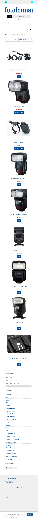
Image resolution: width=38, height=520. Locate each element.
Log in (19, 19)
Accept (30, 514)
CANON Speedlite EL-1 (19, 106)
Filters (8, 403)
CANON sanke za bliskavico (19, 358)
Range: (7, 383)
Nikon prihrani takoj (11, 456)
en (6, 2)
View (19, 76)
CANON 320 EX (19, 322)
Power (8, 422)
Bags (7, 428)
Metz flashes (10, 414)
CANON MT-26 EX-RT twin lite (19, 70)
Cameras (8, 394)
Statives (8, 425)
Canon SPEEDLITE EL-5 (19, 250)
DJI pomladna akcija (11, 448)
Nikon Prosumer (11, 419)
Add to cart (19, 112)
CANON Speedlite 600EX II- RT (19, 178)
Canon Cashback (11, 436)
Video (7, 397)
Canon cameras (10, 450)
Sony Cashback (10, 445)
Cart (9, 16)
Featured (9, 482)
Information (10, 478)
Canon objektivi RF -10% (13, 453)
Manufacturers (9, 463)
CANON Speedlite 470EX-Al (19, 214)
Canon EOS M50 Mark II (12, 439)
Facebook (17, 492)
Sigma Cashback (11, 442)
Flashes (13, 35)
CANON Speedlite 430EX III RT (19, 286)
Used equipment (10, 433)
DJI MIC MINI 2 (9, 459)
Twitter (21, 492)
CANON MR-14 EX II (19, 142)
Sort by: (16, 39)
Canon (9, 377)
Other (7, 431)
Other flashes (11, 416)
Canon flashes (11, 408)
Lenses (8, 400)
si (8, 2)
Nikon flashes (11, 411)
